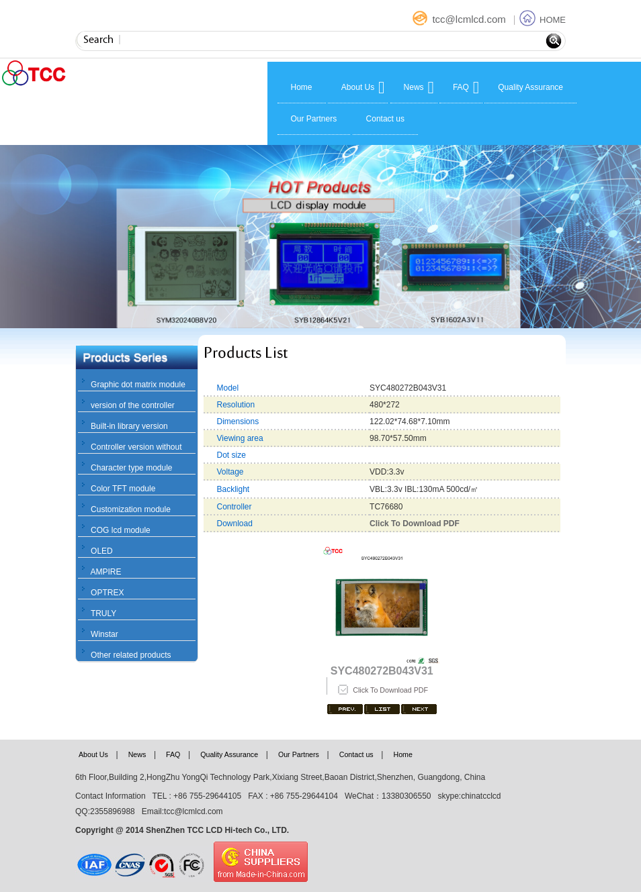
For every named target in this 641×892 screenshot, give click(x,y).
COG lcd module (121, 530)
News (414, 87)
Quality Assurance (530, 87)
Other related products (131, 655)
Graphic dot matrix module (138, 384)
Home (301, 87)
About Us (357, 87)
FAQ (461, 87)
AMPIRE (105, 572)
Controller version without (136, 447)
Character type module (131, 468)
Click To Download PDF (390, 690)
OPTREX (107, 592)
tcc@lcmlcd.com (460, 19)
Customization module (131, 509)
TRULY (103, 613)
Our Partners (314, 118)
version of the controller (133, 405)
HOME (542, 20)
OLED (102, 551)
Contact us (385, 118)
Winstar (104, 634)
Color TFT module (123, 488)
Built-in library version (129, 426)
